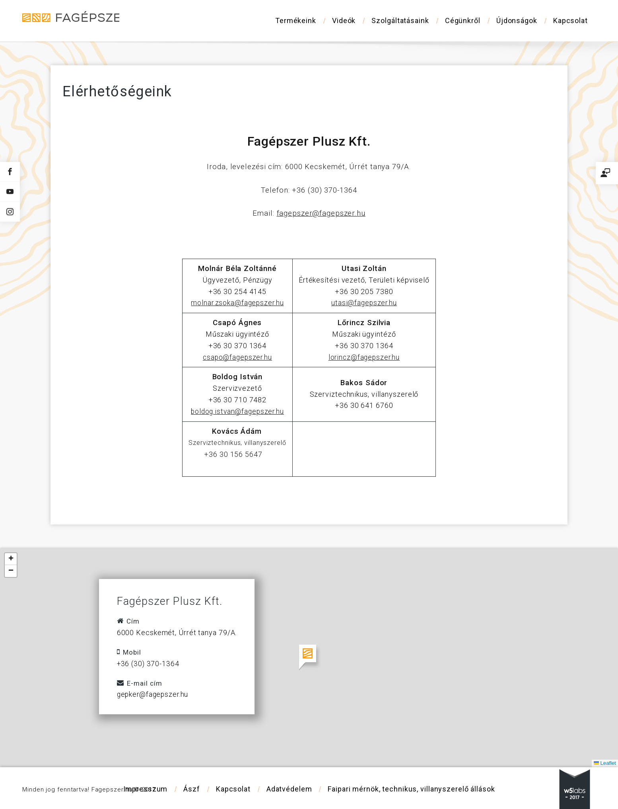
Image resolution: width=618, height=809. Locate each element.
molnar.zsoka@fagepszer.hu (237, 302)
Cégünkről (462, 20)
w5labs (574, 789)
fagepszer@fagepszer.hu (320, 213)
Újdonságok (516, 20)
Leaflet (604, 763)
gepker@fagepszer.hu (154, 694)
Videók (344, 20)
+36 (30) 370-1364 (149, 663)
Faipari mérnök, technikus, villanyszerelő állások (411, 789)
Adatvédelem (289, 789)
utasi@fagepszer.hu (363, 302)
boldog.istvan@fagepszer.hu (237, 411)
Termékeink (295, 20)
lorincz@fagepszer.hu (364, 357)
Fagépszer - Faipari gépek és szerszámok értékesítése (75, 20)
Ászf (191, 789)
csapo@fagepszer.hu (237, 357)
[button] (309, 658)
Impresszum (145, 789)
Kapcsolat (570, 20)
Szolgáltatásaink (400, 20)
